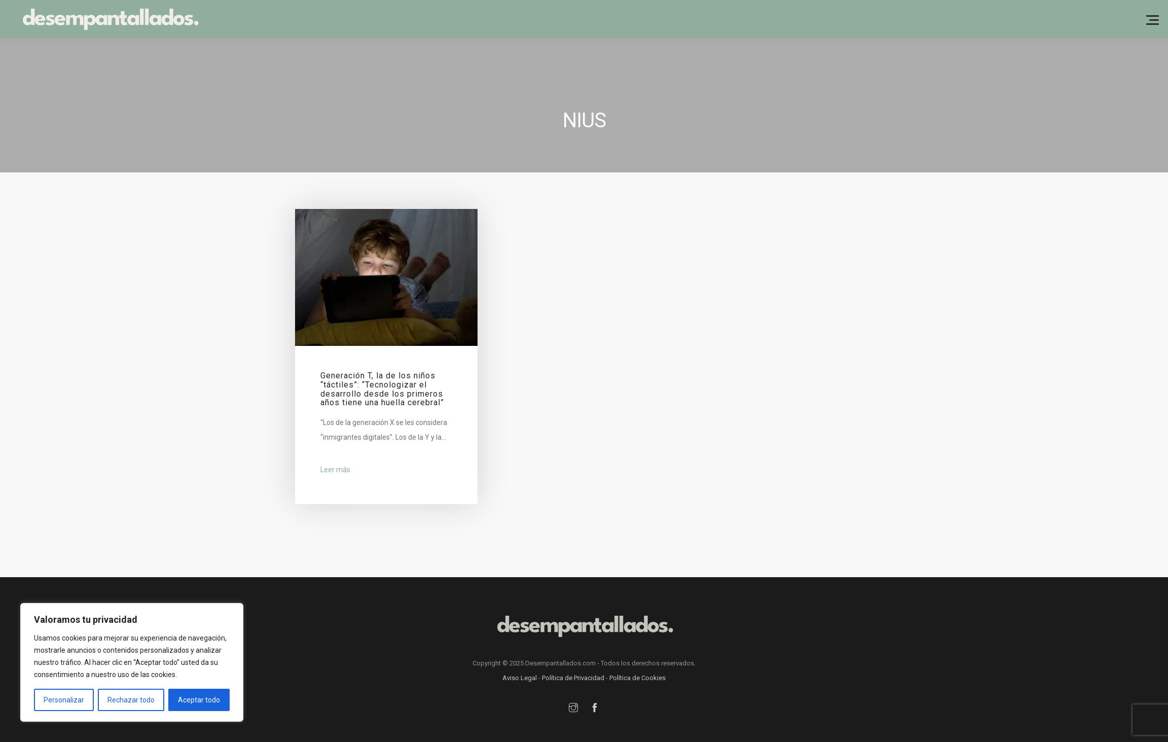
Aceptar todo (199, 700)
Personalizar (64, 700)
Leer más (335, 469)
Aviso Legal (519, 678)
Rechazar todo (131, 700)
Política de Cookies (637, 678)
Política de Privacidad (573, 678)
